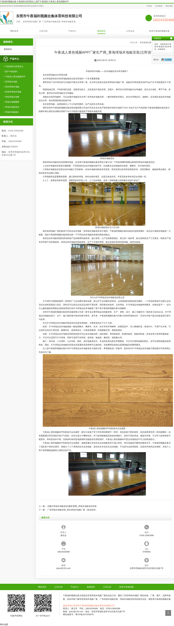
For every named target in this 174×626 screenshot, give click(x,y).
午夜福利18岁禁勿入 (14, 66)
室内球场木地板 (12, 87)
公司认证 (130, 31)
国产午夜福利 (11, 71)
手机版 (149, 6)
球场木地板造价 (12, 107)
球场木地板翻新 (12, 102)
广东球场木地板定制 (94, 97)
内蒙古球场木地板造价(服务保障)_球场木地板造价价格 (72, 506)
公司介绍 (43, 31)
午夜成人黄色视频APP (15, 76)
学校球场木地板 (12, 97)
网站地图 (169, 6)
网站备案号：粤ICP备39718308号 (78, 614)
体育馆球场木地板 (13, 92)
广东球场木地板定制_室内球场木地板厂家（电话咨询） (72, 510)
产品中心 (72, 31)
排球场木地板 (11, 81)
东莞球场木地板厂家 (115, 82)
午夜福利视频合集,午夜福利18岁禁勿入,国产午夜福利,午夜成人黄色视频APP (34, 1)
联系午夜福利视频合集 (159, 31)
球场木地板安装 (94, 111)
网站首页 (14, 31)
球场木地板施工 (12, 112)
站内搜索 (158, 6)
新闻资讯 (101, 31)
